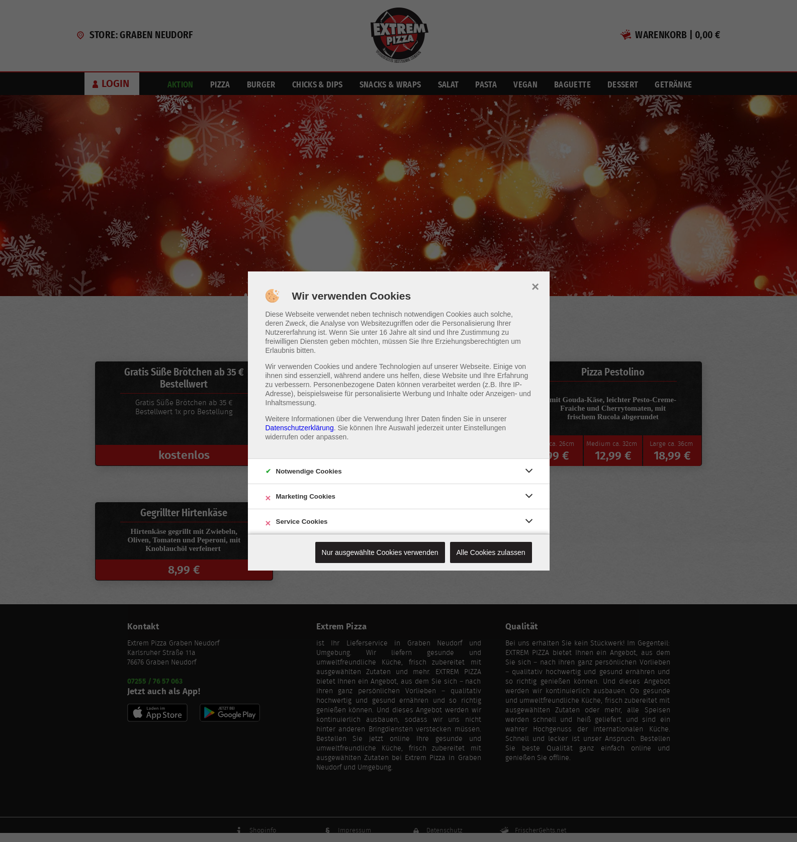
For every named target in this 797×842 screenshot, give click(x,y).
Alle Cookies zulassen (491, 552)
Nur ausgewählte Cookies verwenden (380, 552)
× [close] (535, 285)
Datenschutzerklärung (299, 428)
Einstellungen (485, 428)
